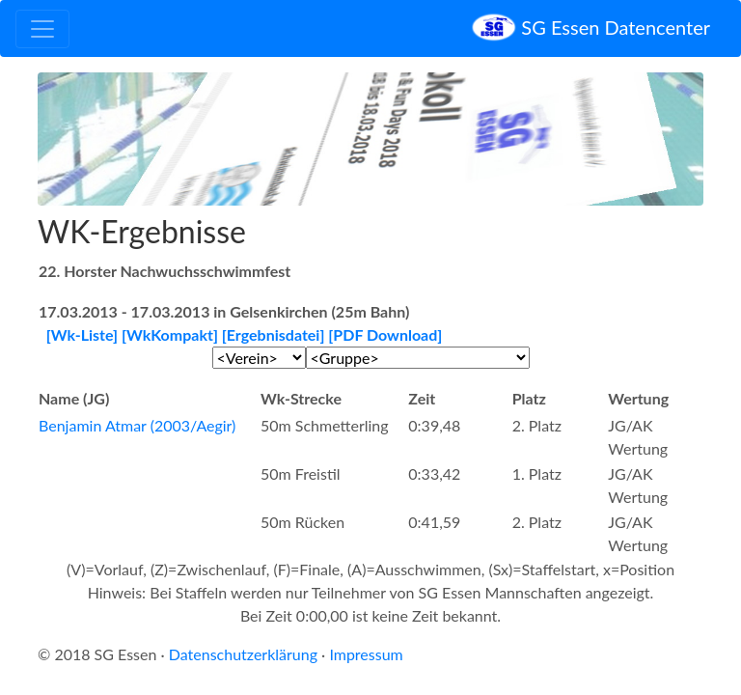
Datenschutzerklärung (243, 654)
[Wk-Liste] (82, 334)
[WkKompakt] (170, 334)
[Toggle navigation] (42, 29)
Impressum (365, 654)
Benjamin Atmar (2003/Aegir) (137, 425)
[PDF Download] (385, 334)
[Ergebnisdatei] (273, 334)
